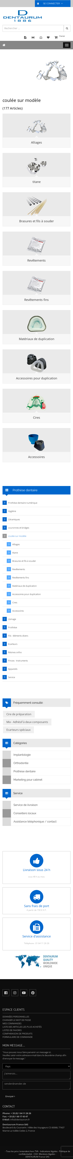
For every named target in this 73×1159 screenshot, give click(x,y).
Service (11, 677)
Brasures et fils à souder (36, 221)
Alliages (36, 142)
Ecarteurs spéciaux (18, 730)
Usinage (12, 619)
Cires (36, 417)
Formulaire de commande (18, 1036)
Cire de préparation (18, 714)
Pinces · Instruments (18, 660)
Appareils (12, 668)
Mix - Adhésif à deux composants (27, 722)
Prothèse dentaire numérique (22, 502)
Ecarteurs (12, 644)
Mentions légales (47, 1154)
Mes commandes (12, 1023)
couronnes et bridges (18, 527)
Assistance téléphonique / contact (29, 822)
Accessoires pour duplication (36, 378)
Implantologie (17, 755)
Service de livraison (20, 805)
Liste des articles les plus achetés (22, 1026)
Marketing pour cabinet (22, 780)
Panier (62, 38)
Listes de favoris (12, 1030)
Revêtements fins (36, 300)
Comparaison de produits (17, 1033)
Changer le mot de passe (17, 1020)
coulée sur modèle (17, 536)
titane (37, 182)
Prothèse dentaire (19, 771)
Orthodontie (15, 763)
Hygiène (12, 511)
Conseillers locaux (19, 813)
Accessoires (36, 457)
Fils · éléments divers (18, 635)
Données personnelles (16, 1016)
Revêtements (36, 260)
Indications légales (48, 1151)
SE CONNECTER (51, 3)
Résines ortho (15, 652)
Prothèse (12, 627)
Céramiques (14, 519)
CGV (36, 1154)
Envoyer (10, 1096)
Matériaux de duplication (36, 339)
